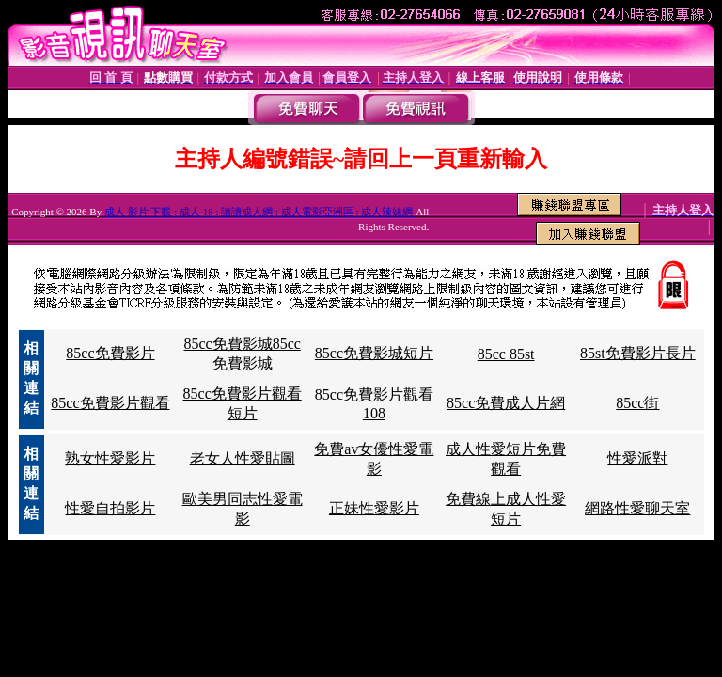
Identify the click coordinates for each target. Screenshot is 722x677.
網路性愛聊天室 (637, 508)
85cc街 (637, 403)
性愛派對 (637, 458)
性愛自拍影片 (110, 508)
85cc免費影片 (110, 353)
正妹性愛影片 (374, 508)
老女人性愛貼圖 (242, 458)
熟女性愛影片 (110, 458)
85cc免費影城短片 (374, 353)
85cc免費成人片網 (506, 403)
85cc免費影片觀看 (110, 403)
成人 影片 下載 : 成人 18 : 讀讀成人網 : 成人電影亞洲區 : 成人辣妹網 (260, 211)
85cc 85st (506, 354)
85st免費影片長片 (638, 353)
